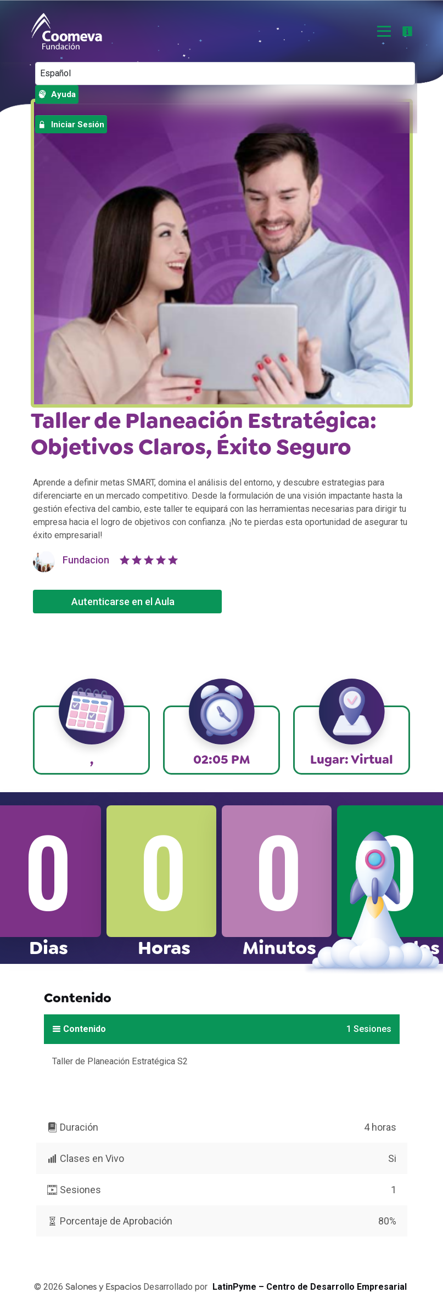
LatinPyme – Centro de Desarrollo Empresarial (309, 1287)
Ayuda (57, 94)
